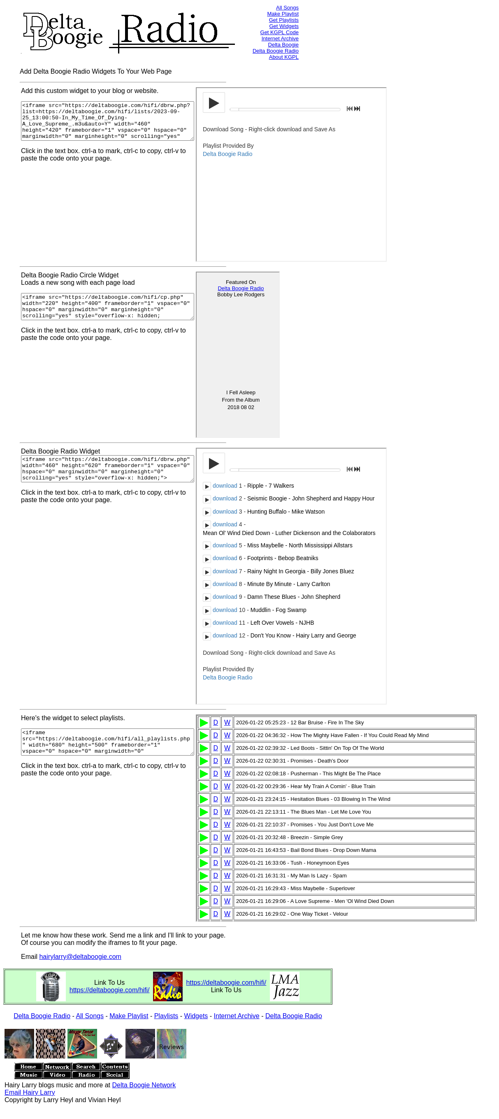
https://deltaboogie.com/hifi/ (110, 989)
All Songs (287, 8)
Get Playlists (284, 20)
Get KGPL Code (279, 32)
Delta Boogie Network (144, 1085)
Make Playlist (283, 14)
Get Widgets (284, 26)
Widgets (196, 1015)
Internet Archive (280, 38)
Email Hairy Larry (30, 1092)
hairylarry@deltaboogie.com (80, 956)
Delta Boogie (283, 45)
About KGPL (284, 57)
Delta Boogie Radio (276, 51)
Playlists (166, 1015)
